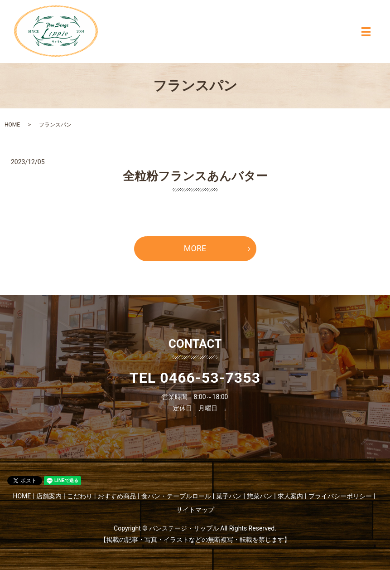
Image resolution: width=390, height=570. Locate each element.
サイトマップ (195, 509)
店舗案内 (49, 496)
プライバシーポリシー (340, 496)
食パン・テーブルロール (176, 496)
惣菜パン (259, 496)
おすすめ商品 (117, 496)
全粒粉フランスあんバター (195, 176)
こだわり (79, 496)
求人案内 (290, 496)
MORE (195, 248)
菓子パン (228, 496)
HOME (12, 125)
